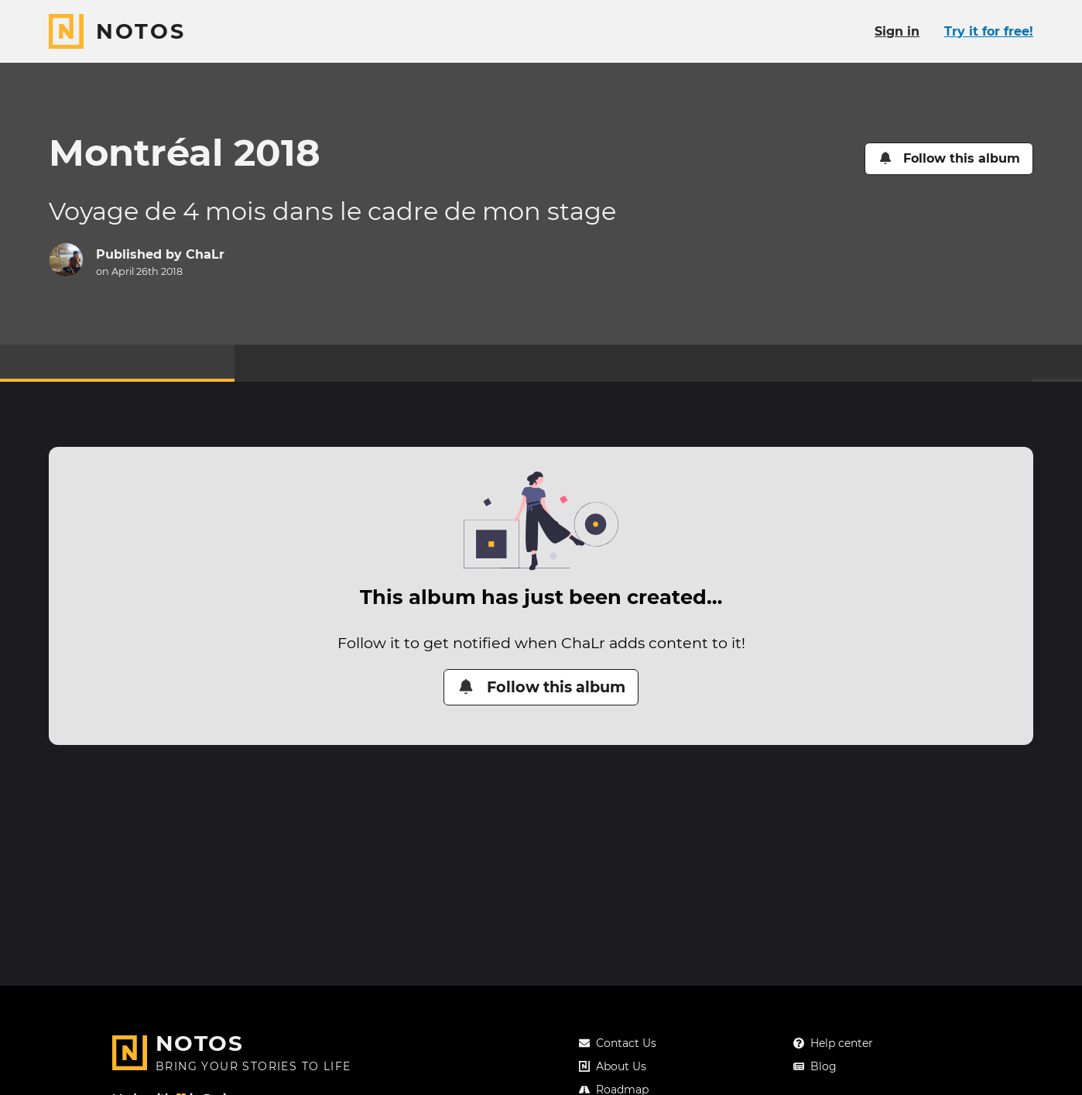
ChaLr (205, 254)
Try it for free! (988, 31)
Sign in (897, 31)
